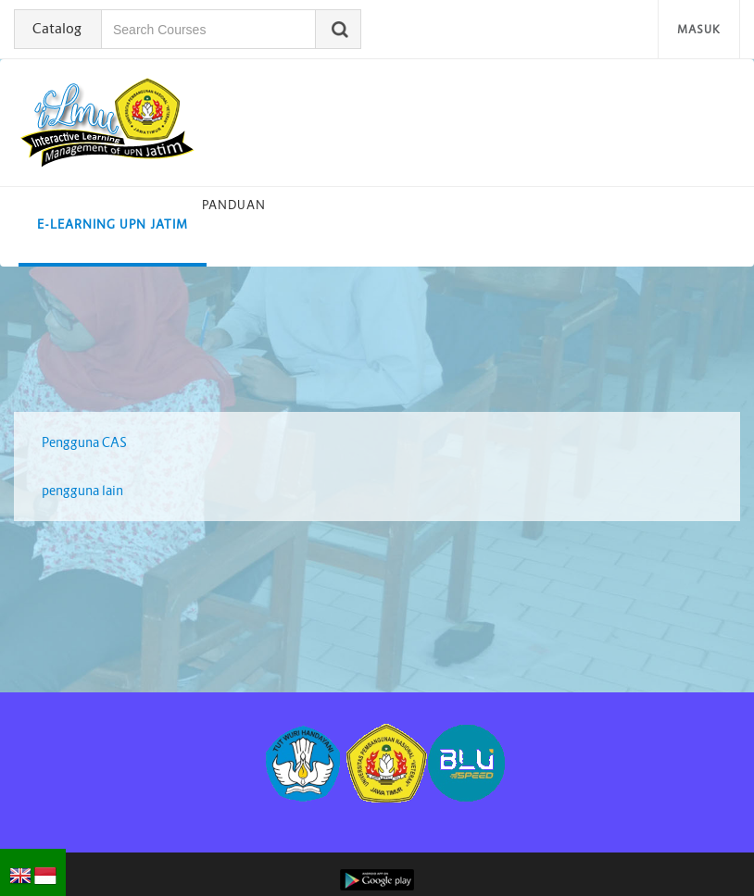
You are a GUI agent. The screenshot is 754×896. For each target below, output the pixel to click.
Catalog (57, 28)
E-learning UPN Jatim (112, 224)
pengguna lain (82, 490)
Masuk (699, 29)
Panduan (234, 205)
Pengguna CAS (84, 442)
